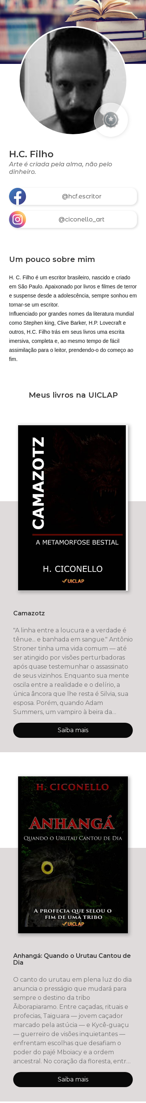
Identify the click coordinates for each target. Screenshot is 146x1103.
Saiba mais (73, 730)
